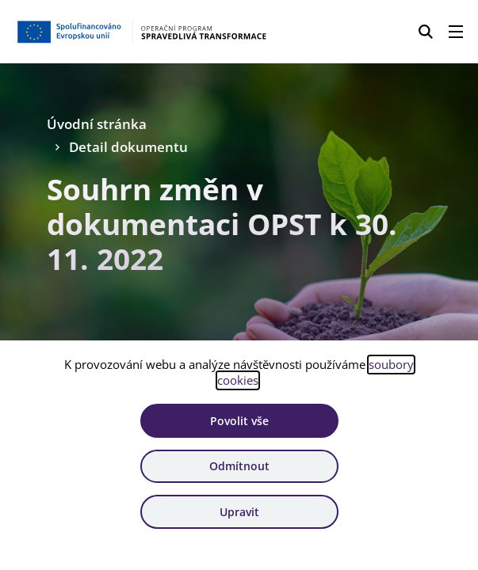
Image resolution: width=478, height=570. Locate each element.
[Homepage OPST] (141, 31)
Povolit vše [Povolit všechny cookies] (239, 420)
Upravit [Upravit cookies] (239, 511)
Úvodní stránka (97, 124)
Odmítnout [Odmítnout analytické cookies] (239, 465)
